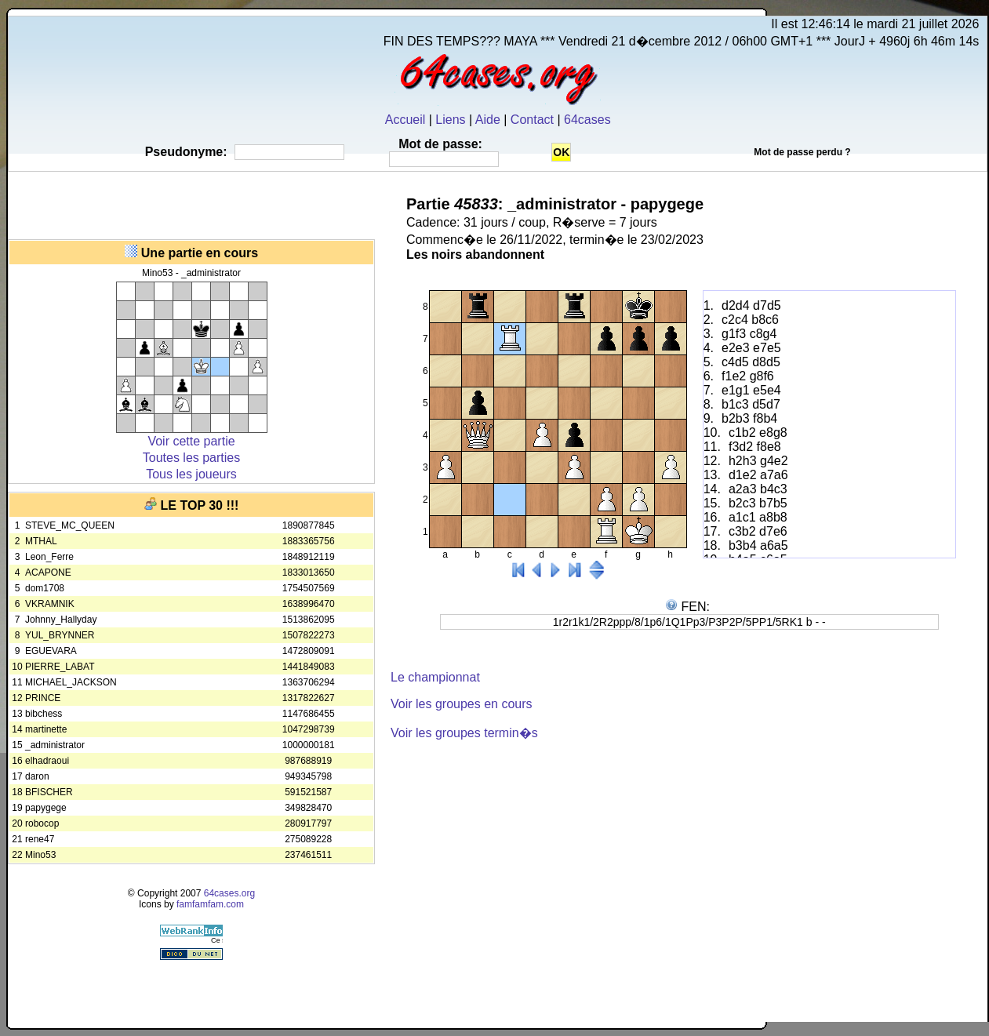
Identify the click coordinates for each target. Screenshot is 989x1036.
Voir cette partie (191, 441)
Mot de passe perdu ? (802, 152)
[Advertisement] (191, 203)
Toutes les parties (192, 457)
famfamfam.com (210, 904)
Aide (487, 119)
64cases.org (229, 893)
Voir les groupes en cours (462, 704)
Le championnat (435, 677)
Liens (450, 119)
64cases (587, 119)
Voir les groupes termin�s (464, 733)
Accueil (405, 119)
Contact (532, 119)
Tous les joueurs (191, 474)
